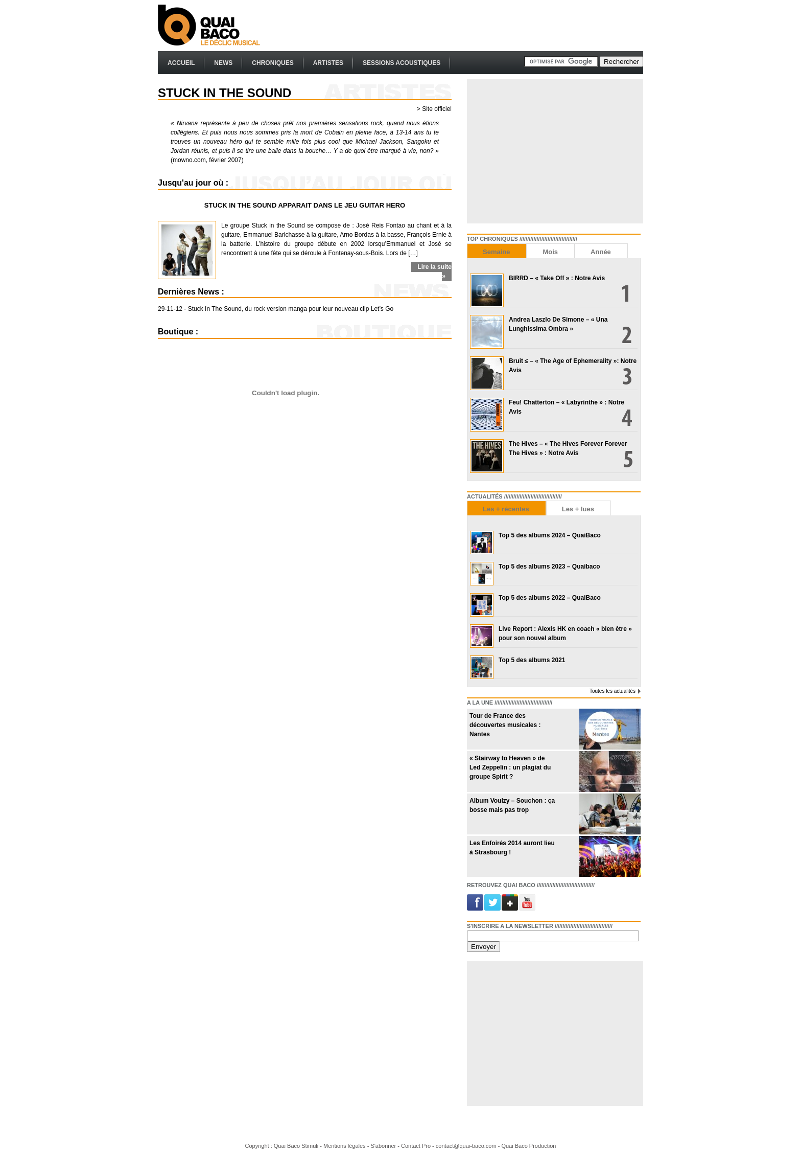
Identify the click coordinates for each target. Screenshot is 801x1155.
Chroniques (272, 62)
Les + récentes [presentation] (506, 509)
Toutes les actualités (612, 691)
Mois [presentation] (550, 252)
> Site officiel (434, 108)
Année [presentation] (601, 252)
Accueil (181, 62)
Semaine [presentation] (496, 252)
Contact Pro (416, 1146)
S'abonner (383, 1146)
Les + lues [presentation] (578, 509)
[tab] (497, 250)
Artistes (328, 62)
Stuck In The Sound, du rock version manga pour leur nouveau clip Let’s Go (290, 308)
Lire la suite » (434, 271)
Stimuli (309, 1146)
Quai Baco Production (528, 1146)
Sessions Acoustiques (401, 62)
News (223, 62)
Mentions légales (344, 1146)
